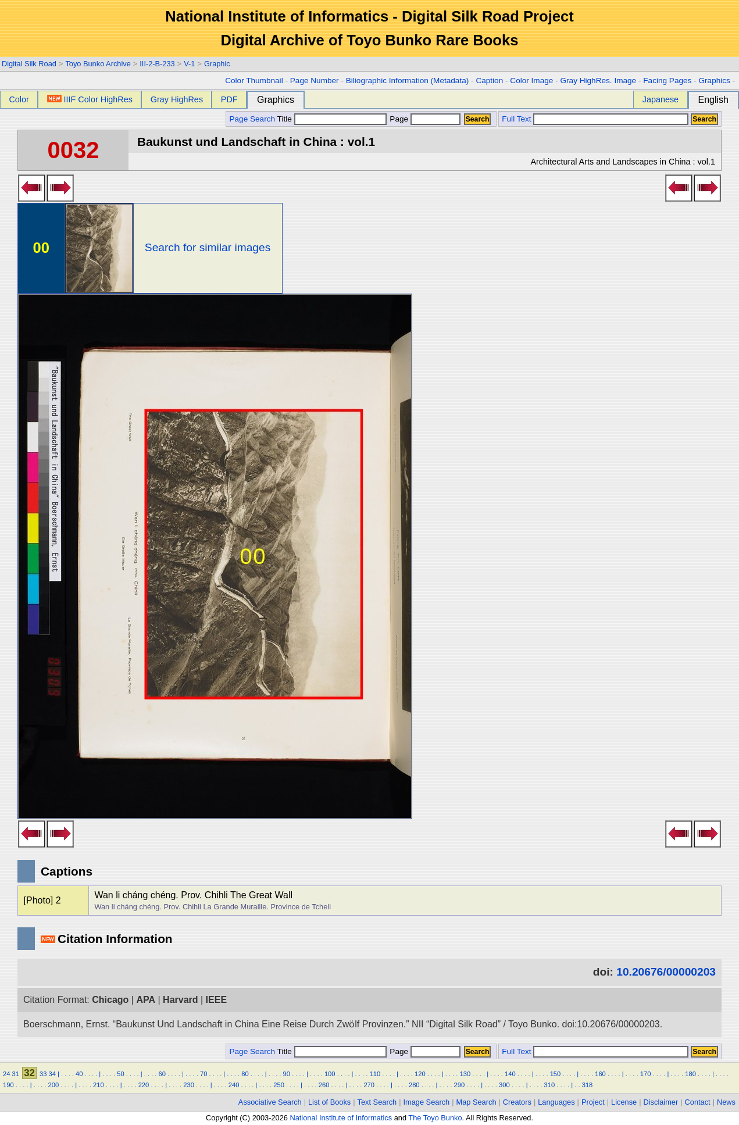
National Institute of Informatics (341, 1117)
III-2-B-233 (157, 63)
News (726, 1102)
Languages (556, 1102)
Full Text (516, 119)
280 (414, 1084)
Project (593, 1102)
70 (203, 1073)
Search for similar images (207, 247)
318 (587, 1084)
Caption (489, 80)
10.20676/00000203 (666, 972)
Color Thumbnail (254, 80)
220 (143, 1084)
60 (162, 1073)
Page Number (314, 80)
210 (98, 1084)
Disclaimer (661, 1102)
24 (6, 1073)
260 (324, 1084)
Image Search (427, 1102)
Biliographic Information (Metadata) (407, 80)
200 (53, 1084)
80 (244, 1073)
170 (645, 1073)
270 (368, 1084)
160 (600, 1073)
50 (120, 1073)
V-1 (189, 63)
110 (374, 1073)
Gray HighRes (177, 99)
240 (234, 1084)
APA (145, 1000)
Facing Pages (667, 80)
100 (329, 1073)
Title (332, 119)
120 (420, 1073)
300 (504, 1084)
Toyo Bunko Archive (97, 63)
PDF (229, 99)
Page (424, 119)
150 (555, 1073)
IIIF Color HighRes (90, 99)
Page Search (252, 119)
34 (51, 1073)
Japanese (660, 99)
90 (286, 1073)
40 (79, 1073)
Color (18, 99)
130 (465, 1073)
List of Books (329, 1102)
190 (8, 1084)
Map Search (476, 1102)
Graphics (714, 80)
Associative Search (270, 1102)
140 (510, 1073)
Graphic (217, 63)
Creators (517, 1102)
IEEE (216, 1000)
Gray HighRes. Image (598, 80)
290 (459, 1084)
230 (188, 1084)
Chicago (110, 1000)
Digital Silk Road (29, 63)
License (624, 1102)
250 (278, 1084)
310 (549, 1084)
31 (15, 1073)
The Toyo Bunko (435, 1117)
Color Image (531, 80)
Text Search (377, 1102)
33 (43, 1073)
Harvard (180, 1000)
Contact (698, 1102)
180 (690, 1073)
